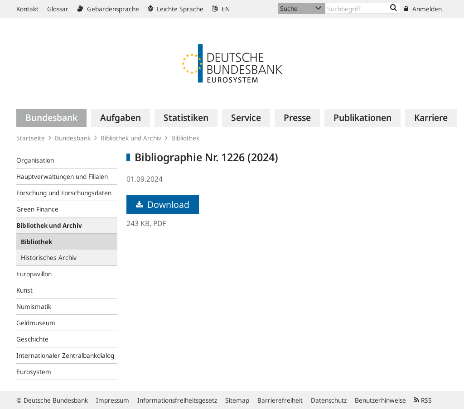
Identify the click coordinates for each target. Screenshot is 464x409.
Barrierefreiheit (280, 400)
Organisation (35, 160)
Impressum (112, 400)
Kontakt (27, 9)
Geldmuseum (35, 322)
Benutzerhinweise (380, 400)
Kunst (24, 290)
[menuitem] (51, 118)
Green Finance (37, 209)
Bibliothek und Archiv (131, 138)
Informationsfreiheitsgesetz (177, 400)
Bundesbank (73, 138)
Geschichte (32, 339)
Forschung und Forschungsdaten (63, 192)
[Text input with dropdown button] (362, 8)
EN (221, 9)
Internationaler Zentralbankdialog (65, 355)
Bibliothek (185, 138)
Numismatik (33, 306)
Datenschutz (329, 400)
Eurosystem (33, 371)
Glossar (57, 9)
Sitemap (237, 400)
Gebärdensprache (108, 9)
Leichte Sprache (175, 9)
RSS (423, 400)
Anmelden (423, 9)
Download (162, 204)
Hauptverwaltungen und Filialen (62, 176)
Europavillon (34, 273)
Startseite (30, 138)
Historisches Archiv (49, 257)
